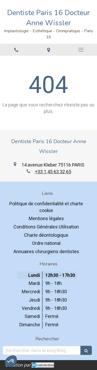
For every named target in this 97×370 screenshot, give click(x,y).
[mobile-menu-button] (81, 49)
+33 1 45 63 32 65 (53, 171)
